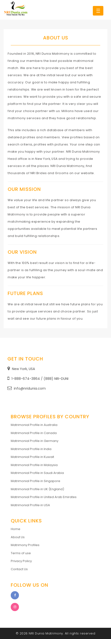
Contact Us (19, 569)
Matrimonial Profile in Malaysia (34, 465)
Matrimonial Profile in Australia (34, 425)
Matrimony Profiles (25, 545)
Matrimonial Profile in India (31, 449)
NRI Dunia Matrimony (46, 633)
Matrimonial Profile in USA (30, 505)
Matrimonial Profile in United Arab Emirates (44, 497)
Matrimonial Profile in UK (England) (37, 489)
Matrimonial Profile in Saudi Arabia (37, 473)
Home (15, 529)
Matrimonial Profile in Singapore (35, 481)
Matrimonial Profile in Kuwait (32, 457)
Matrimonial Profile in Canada (34, 433)
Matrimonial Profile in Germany (34, 441)
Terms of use (21, 553)
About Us (18, 537)
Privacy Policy (21, 561)
